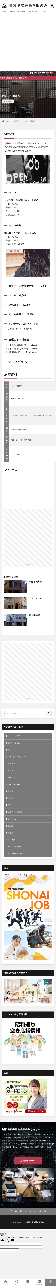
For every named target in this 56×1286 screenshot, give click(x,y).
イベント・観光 (14, 736)
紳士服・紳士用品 (15, 812)
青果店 (10, 833)
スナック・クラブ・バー (17, 757)
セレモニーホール (15, 847)
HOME (7, 121)
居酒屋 (10, 791)
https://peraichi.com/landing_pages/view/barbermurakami (32, 415)
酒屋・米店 (12, 777)
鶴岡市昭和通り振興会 (35, 1222)
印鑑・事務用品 (14, 784)
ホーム (4, 11)
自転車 (10, 770)
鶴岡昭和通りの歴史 (18, 11)
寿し (9, 750)
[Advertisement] (26, 41)
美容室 (8, 101)
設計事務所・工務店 (15, 853)
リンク (44, 11)
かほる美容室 (35, 581)
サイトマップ (33, 11)
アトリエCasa (35, 598)
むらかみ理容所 (29, 121)
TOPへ (50, 1282)
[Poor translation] (10, 1240)
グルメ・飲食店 (14, 743)
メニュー (28, 1282)
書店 (9, 805)
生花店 (10, 798)
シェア (17, 1282)
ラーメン (11, 764)
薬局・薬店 (12, 819)
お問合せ (39, 1282)
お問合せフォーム (28, 1160)
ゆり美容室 (34, 615)
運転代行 (11, 840)
